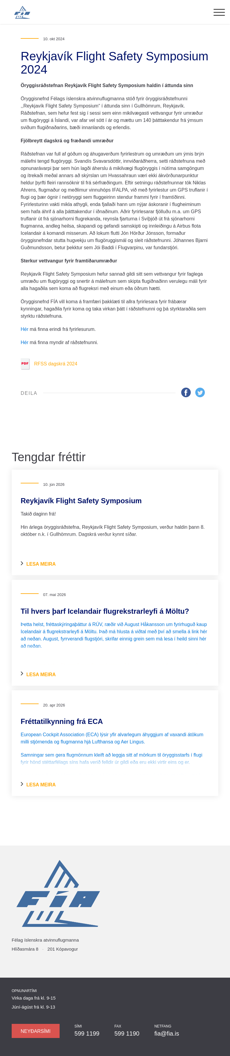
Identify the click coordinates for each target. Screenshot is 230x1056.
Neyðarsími (36, 1031)
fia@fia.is (166, 1033)
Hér (24, 329)
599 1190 (126, 1033)
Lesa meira (38, 564)
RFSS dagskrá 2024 (49, 364)
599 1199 (87, 1033)
